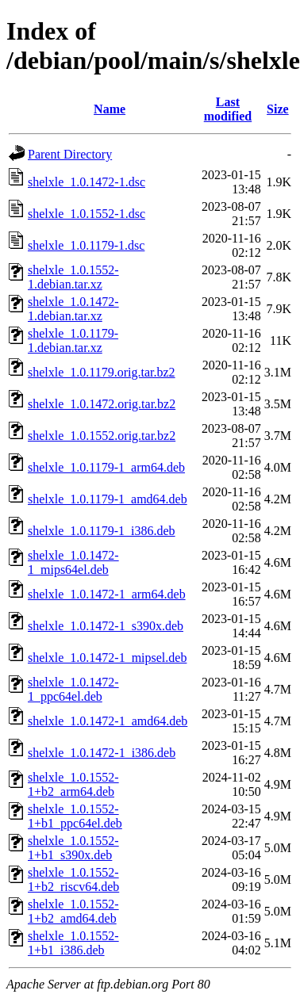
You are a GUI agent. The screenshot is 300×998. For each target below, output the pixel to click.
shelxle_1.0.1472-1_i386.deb (101, 752)
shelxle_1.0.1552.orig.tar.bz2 (101, 435)
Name (109, 109)
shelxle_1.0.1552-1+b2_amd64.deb (73, 911)
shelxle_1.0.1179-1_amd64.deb (107, 499)
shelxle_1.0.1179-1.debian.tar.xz (73, 340)
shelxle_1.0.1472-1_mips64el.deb (73, 562)
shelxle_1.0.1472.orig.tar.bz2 (101, 404)
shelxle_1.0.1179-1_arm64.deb (106, 467)
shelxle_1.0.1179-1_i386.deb (101, 530)
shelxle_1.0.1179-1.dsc (86, 245)
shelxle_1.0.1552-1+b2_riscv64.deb (73, 879)
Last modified (228, 109)
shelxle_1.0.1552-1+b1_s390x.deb (73, 848)
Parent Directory (70, 154)
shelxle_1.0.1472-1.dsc (86, 182)
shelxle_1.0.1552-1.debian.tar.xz (73, 277)
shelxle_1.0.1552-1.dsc (86, 213)
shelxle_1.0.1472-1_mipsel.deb (107, 657)
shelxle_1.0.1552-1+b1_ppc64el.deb (75, 816)
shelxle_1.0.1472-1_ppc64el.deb (73, 689)
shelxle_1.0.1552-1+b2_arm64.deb (73, 784)
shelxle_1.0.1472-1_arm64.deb (107, 594)
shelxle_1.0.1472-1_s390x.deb (105, 626)
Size (278, 109)
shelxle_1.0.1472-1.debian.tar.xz (73, 309)
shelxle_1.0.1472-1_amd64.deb (107, 721)
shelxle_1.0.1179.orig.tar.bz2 (101, 372)
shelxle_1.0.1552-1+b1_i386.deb (73, 943)
